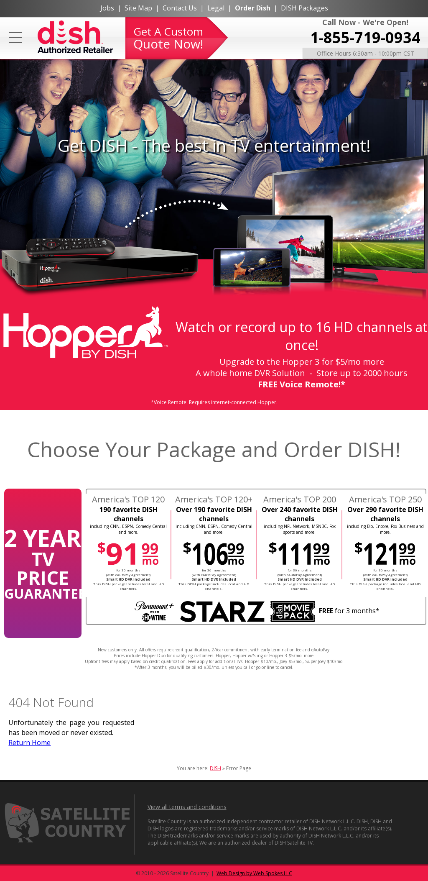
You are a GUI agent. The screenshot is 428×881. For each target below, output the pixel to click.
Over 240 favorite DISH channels (300, 514)
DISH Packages (304, 8)
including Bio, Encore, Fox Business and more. (385, 529)
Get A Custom (168, 38)
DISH (215, 768)
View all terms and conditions (187, 807)
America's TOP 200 (299, 499)
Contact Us (180, 8)
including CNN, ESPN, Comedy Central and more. (128, 529)
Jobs (107, 8)
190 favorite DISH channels (128, 514)
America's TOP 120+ (213, 499)
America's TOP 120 (128, 499)
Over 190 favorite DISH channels (214, 514)
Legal (215, 8)
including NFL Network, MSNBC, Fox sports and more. (300, 529)
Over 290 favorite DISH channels (385, 514)
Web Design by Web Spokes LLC (254, 873)
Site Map (138, 8)
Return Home (29, 742)
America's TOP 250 (385, 499)
